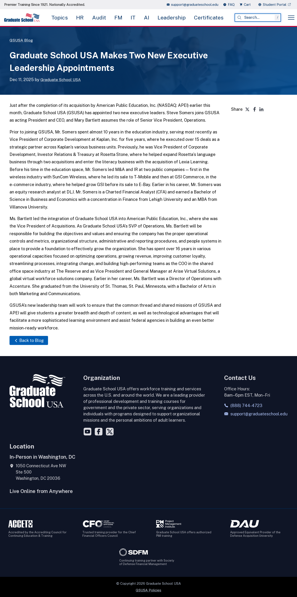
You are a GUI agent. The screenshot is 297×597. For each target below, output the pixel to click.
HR (80, 17)
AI (146, 17)
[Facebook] (98, 431)
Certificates (208, 17)
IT (133, 17)
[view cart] (246, 4)
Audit (99, 17)
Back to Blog (29, 340)
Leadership (172, 17)
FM (118, 17)
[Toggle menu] (291, 17)
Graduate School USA (61, 79)
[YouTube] (87, 431)
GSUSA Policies (148, 590)
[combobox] (258, 17)
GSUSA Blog (22, 40)
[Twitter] (110, 431)
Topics (59, 17)
